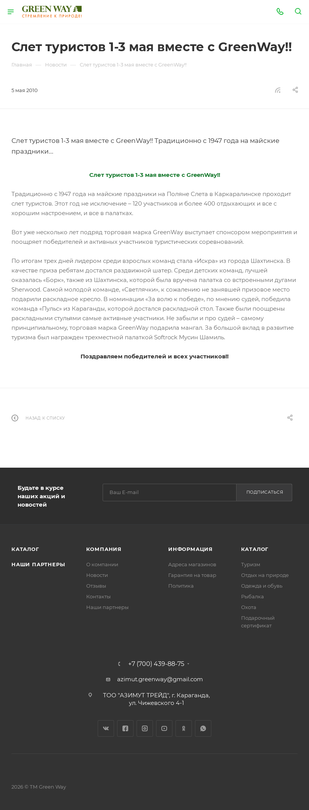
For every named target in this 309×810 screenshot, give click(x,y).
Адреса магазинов (192, 564)
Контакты (98, 596)
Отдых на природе (265, 575)
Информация (190, 549)
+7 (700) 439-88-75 (156, 664)
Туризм (250, 564)
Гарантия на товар (192, 575)
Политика (181, 586)
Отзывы (96, 586)
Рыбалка (252, 596)
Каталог (25, 549)
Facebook (125, 728)
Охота (248, 607)
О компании (102, 564)
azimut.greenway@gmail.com (160, 679)
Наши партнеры (38, 564)
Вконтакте (106, 728)
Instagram (145, 728)
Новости (97, 575)
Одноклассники (183, 728)
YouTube (164, 728)
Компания (104, 549)
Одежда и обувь (261, 586)
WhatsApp (203, 728)
